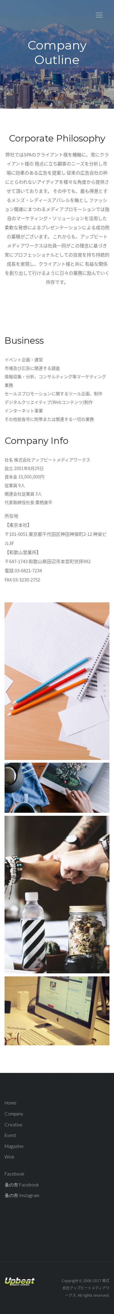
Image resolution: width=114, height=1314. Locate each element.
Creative (13, 1124)
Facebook (14, 1173)
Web (9, 1156)
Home (10, 1102)
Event (10, 1135)
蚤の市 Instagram (22, 1195)
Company (14, 1113)
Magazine (14, 1146)
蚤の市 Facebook (22, 1184)
